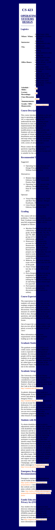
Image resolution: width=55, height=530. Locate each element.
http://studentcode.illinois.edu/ (32, 388)
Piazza (37, 99)
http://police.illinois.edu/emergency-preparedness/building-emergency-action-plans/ (36, 493)
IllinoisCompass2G (42, 105)
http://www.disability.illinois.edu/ (33, 467)
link (36, 89)
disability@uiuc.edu (41, 465)
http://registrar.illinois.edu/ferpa (35, 519)
